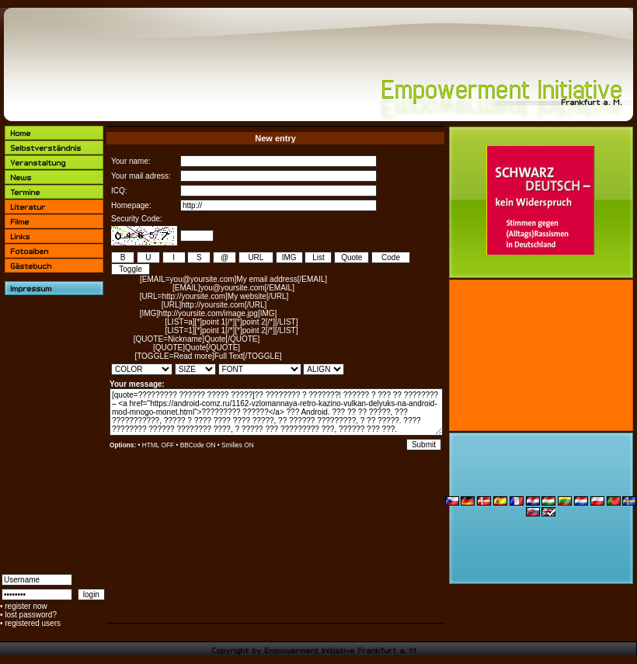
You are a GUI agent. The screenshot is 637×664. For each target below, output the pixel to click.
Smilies (231, 445)
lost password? (31, 614)
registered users (33, 623)
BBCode (192, 445)
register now (26, 606)
